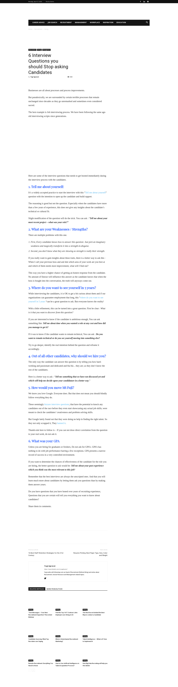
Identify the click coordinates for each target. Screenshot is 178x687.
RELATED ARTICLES (37, 589)
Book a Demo (50, 1)
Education (121, 22)
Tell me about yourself (95, 192)
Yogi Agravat (34, 77)
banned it (61, 423)
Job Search (52, 22)
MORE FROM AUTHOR (54, 589)
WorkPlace (95, 22)
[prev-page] (29, 670)
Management (81, 22)
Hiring (39, 50)
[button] (147, 23)
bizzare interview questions (56, 404)
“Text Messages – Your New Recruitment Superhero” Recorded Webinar (40, 615)
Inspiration (108, 22)
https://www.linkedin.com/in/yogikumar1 (55, 569)
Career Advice (38, 22)
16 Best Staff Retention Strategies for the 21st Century (45, 554)
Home (30, 29)
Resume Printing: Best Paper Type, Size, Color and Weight (90, 554)
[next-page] (33, 670)
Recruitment (66, 22)
